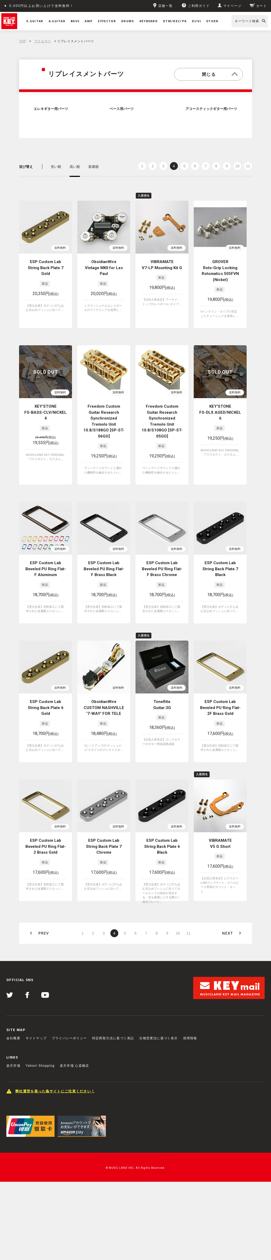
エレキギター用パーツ (51, 109)
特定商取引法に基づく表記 (113, 1038)
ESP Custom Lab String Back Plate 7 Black (220, 568)
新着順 (93, 167)
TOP (22, 41)
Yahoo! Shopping (40, 1066)
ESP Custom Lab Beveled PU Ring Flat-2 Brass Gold (45, 846)
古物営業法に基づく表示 (158, 1038)
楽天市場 (13, 1066)
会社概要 (13, 1038)
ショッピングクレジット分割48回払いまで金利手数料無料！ (61, 6)
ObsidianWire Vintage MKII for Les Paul (104, 267)
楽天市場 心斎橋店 (74, 1066)
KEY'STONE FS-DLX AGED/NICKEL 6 (220, 412)
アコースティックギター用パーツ (211, 109)
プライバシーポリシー (69, 1038)
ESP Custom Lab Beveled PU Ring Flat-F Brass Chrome (162, 568)
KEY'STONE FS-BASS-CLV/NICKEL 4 (45, 412)
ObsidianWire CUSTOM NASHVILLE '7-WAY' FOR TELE (104, 707)
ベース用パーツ (122, 109)
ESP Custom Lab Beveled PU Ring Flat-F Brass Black (104, 568)
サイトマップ (36, 1038)
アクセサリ (42, 41)
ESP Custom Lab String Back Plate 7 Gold (46, 267)
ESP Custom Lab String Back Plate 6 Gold (46, 707)
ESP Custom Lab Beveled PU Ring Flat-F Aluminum (45, 568)
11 (248, 166)
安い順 (56, 167)
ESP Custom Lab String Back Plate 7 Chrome (104, 846)
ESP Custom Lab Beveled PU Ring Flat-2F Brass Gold (220, 707)
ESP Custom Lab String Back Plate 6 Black (162, 846)
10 (237, 166)
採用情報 (190, 1038)
